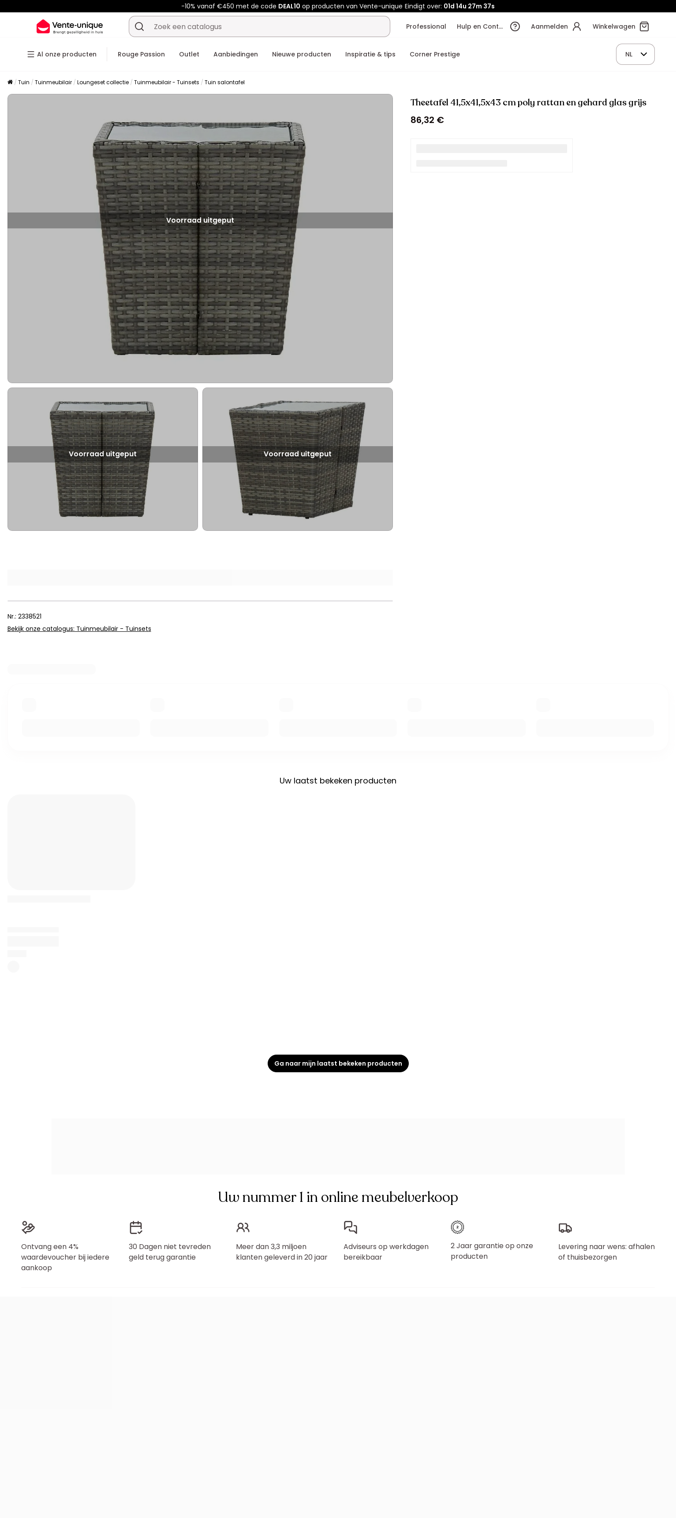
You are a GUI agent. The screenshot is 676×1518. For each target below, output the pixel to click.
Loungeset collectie (103, 82)
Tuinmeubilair (53, 82)
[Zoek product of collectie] (139, 26)
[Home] (10, 83)
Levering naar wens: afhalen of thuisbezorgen (606, 1252)
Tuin (24, 82)
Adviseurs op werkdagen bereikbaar (386, 1252)
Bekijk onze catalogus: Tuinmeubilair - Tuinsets (79, 628)
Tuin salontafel (225, 82)
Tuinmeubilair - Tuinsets (166, 82)
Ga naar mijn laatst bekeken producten (338, 1063)
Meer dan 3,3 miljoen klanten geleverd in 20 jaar (282, 1252)
